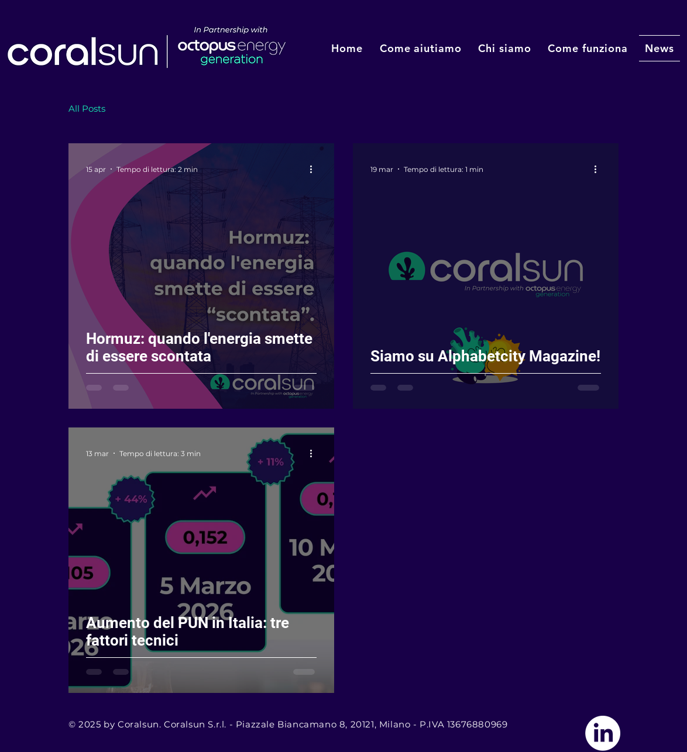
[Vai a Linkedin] (602, 733)
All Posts (86, 108)
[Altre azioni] (315, 169)
